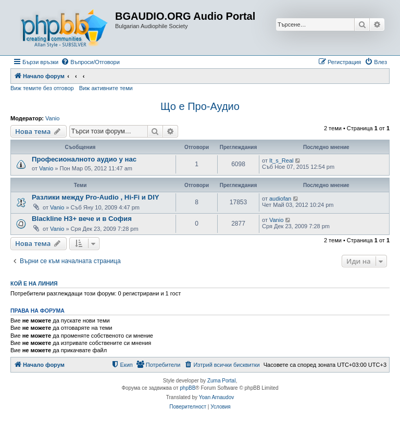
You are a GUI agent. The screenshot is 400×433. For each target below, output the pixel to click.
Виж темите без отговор (42, 88)
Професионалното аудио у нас (84, 159)
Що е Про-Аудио (200, 106)
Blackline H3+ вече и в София (82, 218)
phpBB (187, 388)
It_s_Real (281, 160)
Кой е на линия (34, 283)
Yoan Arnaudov (216, 397)
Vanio (52, 118)
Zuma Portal (221, 380)
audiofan (280, 198)
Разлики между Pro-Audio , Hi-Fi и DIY (95, 197)
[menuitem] (90, 62)
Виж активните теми (106, 88)
